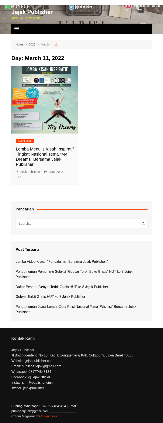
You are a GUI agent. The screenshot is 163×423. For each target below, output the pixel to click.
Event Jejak (25, 140)
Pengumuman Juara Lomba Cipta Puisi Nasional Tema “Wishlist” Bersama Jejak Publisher (75, 309)
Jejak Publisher (32, 12)
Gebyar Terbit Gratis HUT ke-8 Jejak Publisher (50, 296)
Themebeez (49, 416)
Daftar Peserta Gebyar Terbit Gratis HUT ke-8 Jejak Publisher (61, 287)
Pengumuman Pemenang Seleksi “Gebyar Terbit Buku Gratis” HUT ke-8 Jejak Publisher (73, 274)
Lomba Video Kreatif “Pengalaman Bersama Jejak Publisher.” (61, 261)
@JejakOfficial (39, 377)
